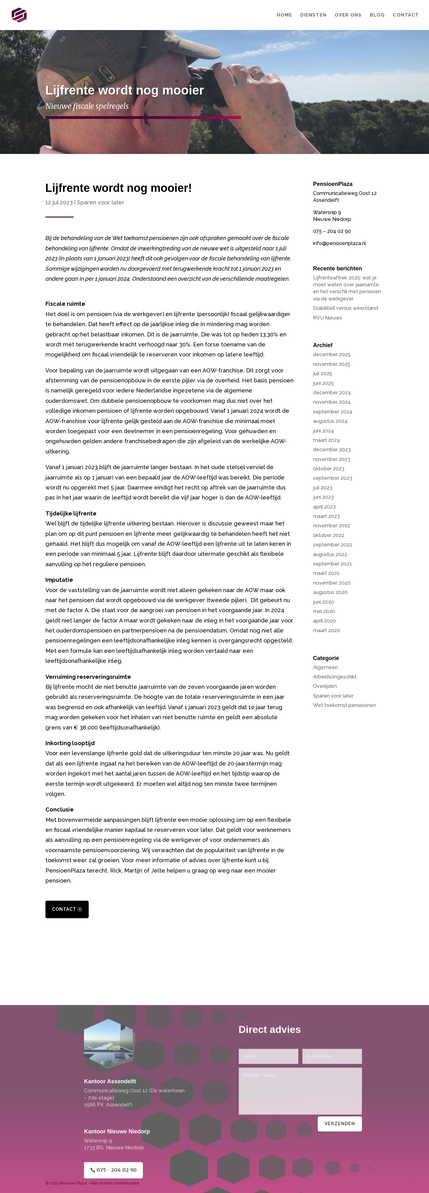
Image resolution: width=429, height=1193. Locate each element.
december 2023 (332, 450)
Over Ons (348, 15)
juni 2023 (323, 497)
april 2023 (324, 507)
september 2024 (333, 412)
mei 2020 (324, 611)
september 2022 (332, 545)
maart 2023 (326, 516)
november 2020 (332, 583)
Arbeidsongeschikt (335, 677)
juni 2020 (323, 602)
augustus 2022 (330, 554)
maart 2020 (326, 630)
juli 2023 (322, 488)
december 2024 (332, 393)
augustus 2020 (330, 592)
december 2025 (332, 354)
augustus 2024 (330, 421)
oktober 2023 (328, 469)
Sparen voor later (100, 202)
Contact (406, 15)
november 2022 (331, 526)
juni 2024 (323, 431)
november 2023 (331, 459)
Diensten (313, 15)
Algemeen (325, 667)
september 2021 (332, 564)
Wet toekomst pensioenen (344, 705)
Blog (377, 15)
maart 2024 (326, 440)
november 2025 (331, 364)
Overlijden (325, 686)
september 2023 (332, 478)
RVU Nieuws (327, 318)
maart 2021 (326, 573)
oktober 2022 (328, 535)
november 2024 (332, 402)
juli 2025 (322, 373)
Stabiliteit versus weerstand (345, 308)
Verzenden (340, 1178)
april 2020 (324, 621)
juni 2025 (323, 383)
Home (284, 15)
